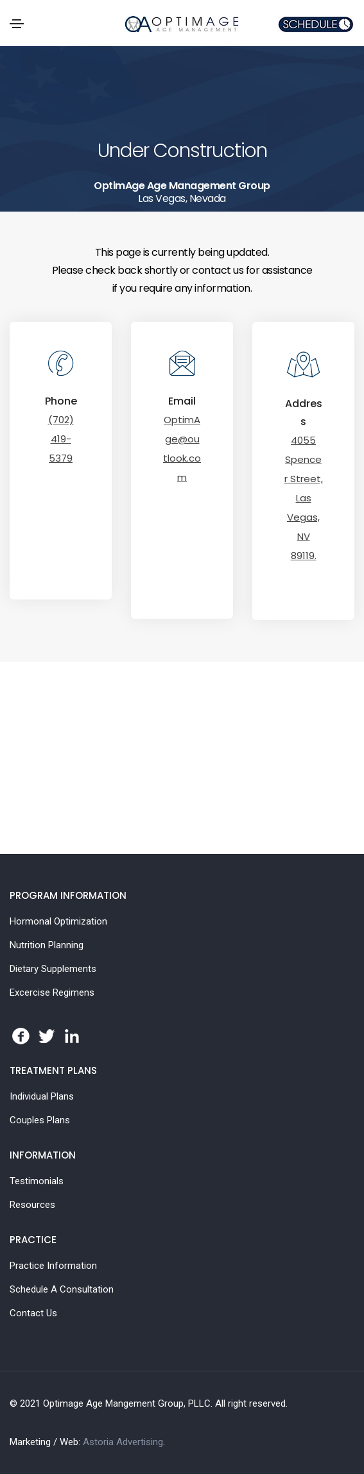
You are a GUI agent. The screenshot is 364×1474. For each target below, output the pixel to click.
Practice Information (53, 1265)
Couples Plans (40, 1120)
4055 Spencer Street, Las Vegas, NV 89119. (303, 497)
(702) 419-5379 (61, 439)
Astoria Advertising (123, 1442)
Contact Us (33, 1313)
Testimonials (37, 1181)
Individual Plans (42, 1096)
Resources (32, 1204)
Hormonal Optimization (58, 921)
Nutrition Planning (46, 945)
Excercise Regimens (52, 992)
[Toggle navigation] (17, 23)
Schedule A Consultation (62, 1289)
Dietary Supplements (53, 969)
